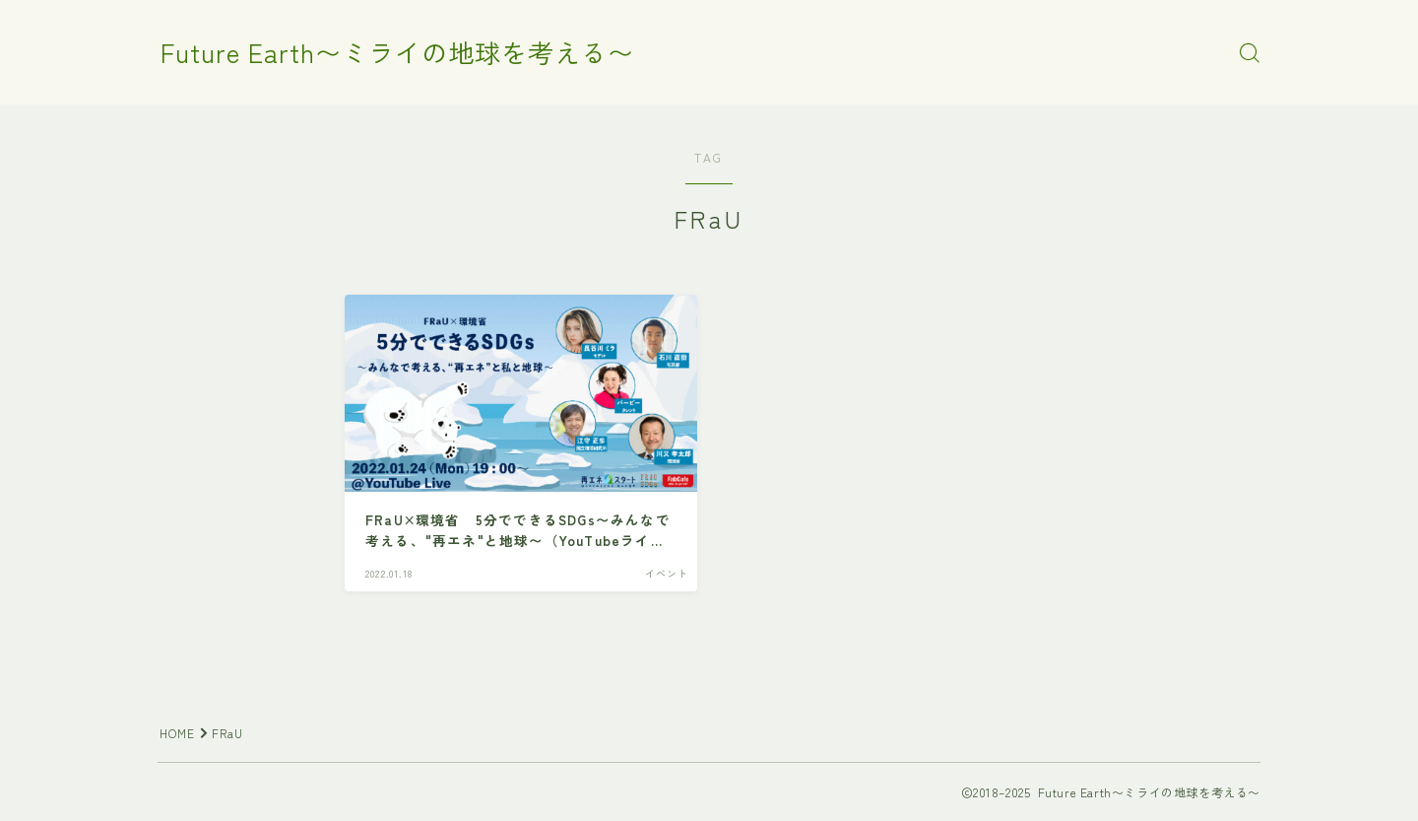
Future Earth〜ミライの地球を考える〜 (405, 53)
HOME (178, 732)
